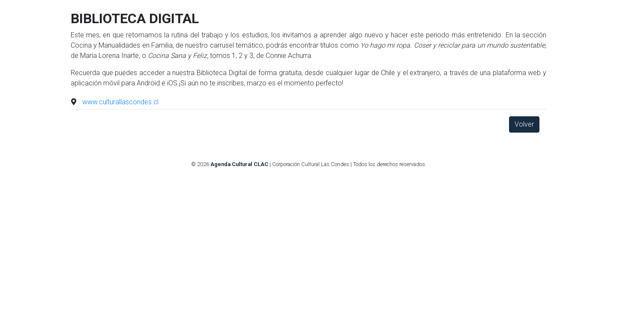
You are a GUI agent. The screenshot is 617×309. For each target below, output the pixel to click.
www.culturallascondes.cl (120, 102)
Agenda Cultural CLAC (239, 164)
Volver (524, 124)
